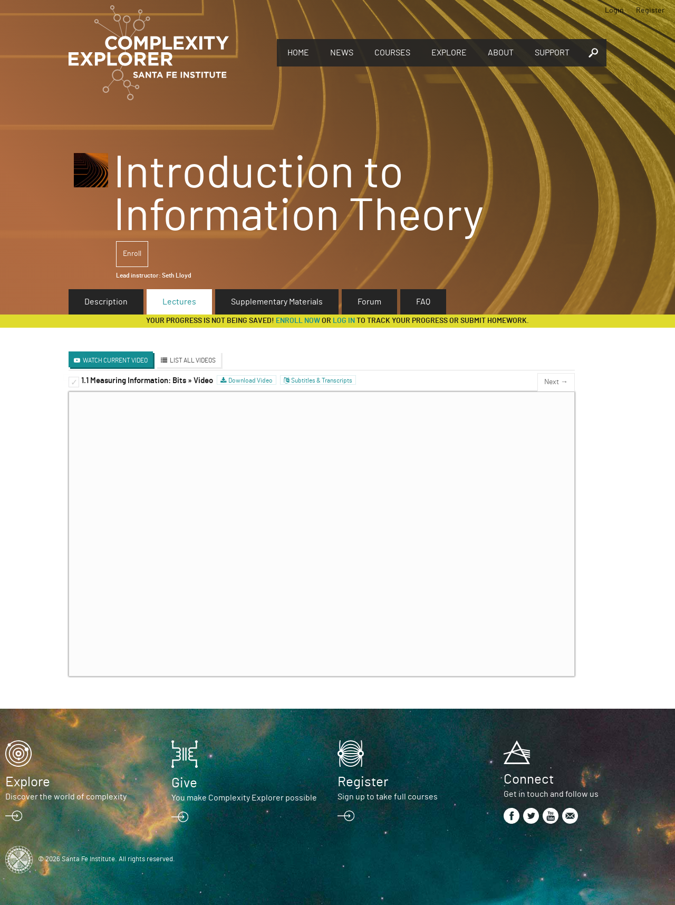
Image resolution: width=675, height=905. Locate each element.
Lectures (179, 302)
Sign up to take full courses (388, 797)
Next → (556, 382)
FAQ (423, 302)
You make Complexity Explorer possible (244, 798)
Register (650, 10)
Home (298, 53)
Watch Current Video (115, 360)
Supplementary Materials (277, 302)
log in (344, 321)
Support (552, 53)
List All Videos (193, 360)
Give (184, 783)
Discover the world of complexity (66, 797)
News (341, 53)
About (501, 53)
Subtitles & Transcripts (321, 380)
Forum (369, 302)
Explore (449, 53)
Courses (392, 53)
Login (614, 10)
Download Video (250, 380)
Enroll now (298, 321)
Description (106, 302)
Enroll (132, 254)
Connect (529, 779)
